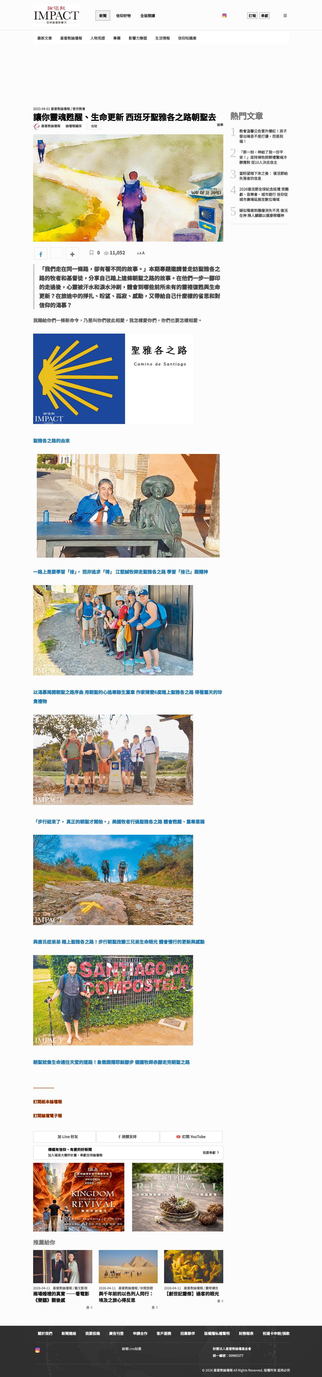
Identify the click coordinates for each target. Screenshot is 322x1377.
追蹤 (94, 126)
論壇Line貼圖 (131, 1348)
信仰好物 (123, 15)
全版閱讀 (147, 15)
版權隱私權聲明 (217, 1333)
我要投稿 (92, 1333)
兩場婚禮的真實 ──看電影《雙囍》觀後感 (61, 1297)
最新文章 (44, 38)
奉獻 (264, 15)
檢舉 (220, 124)
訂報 (252, 15)
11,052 (114, 252)
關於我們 (45, 1333)
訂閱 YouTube (190, 1136)
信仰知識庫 (187, 38)
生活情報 (162, 38)
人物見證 (97, 38)
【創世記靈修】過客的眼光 (191, 1294)
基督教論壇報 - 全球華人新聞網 (56, 16)
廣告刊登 (116, 1333)
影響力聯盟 (138, 38)
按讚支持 (127, 1136)
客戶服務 (164, 1333)
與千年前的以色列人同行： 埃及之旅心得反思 (126, 1297)
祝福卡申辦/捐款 (276, 1333)
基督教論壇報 (71, 38)
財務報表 (246, 1333)
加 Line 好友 (64, 1136)
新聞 (102, 15)
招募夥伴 (187, 1333)
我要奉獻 (211, 1152)
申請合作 (140, 1333)
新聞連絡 (68, 1333)
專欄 (116, 38)
